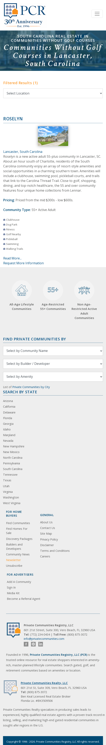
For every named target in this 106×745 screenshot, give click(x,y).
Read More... (12, 258)
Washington (11, 497)
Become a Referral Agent (23, 599)
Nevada (8, 441)
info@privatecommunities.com (44, 639)
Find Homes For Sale (16, 531)
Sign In (11, 587)
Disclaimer (47, 545)
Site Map (46, 533)
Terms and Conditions (55, 551)
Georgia (8, 424)
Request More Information (23, 263)
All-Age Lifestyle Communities (21, 295)
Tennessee (10, 474)
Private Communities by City (31, 387)
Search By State (20, 391)
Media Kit (13, 593)
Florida (7, 418)
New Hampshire (13, 446)
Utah (6, 486)
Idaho (7, 429)
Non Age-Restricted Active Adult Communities (84, 300)
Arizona (8, 401)
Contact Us (47, 528)
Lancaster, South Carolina (22, 151)
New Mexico (11, 452)
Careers (45, 556)
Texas (7, 480)
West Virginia (11, 503)
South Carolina (12, 469)
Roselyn (13, 119)
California (9, 406)
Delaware (9, 412)
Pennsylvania (11, 463)
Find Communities (18, 523)
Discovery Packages (19, 539)
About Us (46, 522)
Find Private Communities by (34, 338)
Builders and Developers (14, 546)
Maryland (9, 435)
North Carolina (12, 458)
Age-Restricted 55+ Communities (53, 295)
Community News (18, 554)
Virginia (8, 492)
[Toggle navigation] (97, 14)
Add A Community (19, 582)
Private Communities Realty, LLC (44, 683)
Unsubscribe (14, 566)
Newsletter (13, 560)
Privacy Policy (49, 539)
